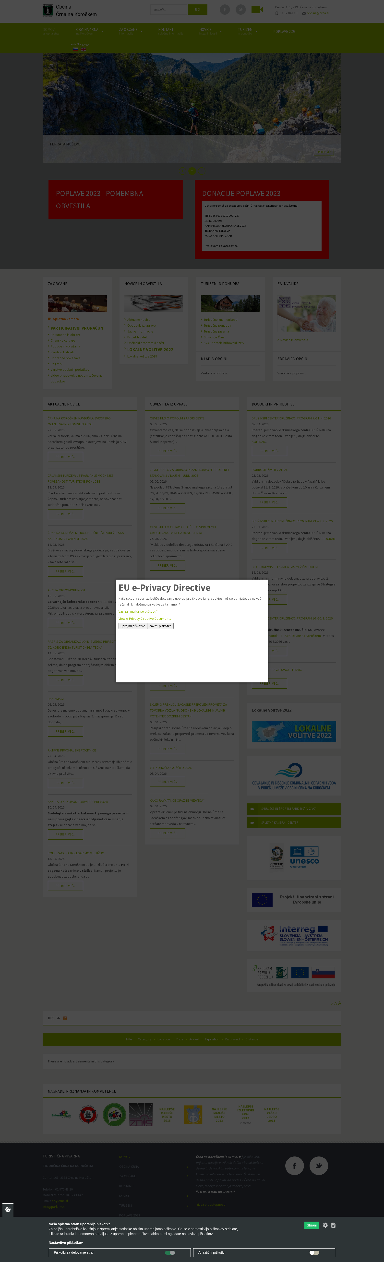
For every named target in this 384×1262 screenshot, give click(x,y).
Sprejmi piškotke (132, 626)
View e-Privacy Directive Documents (145, 618)
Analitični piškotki (211, 1252)
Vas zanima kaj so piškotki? (138, 611)
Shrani (312, 1225)
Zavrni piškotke (160, 626)
